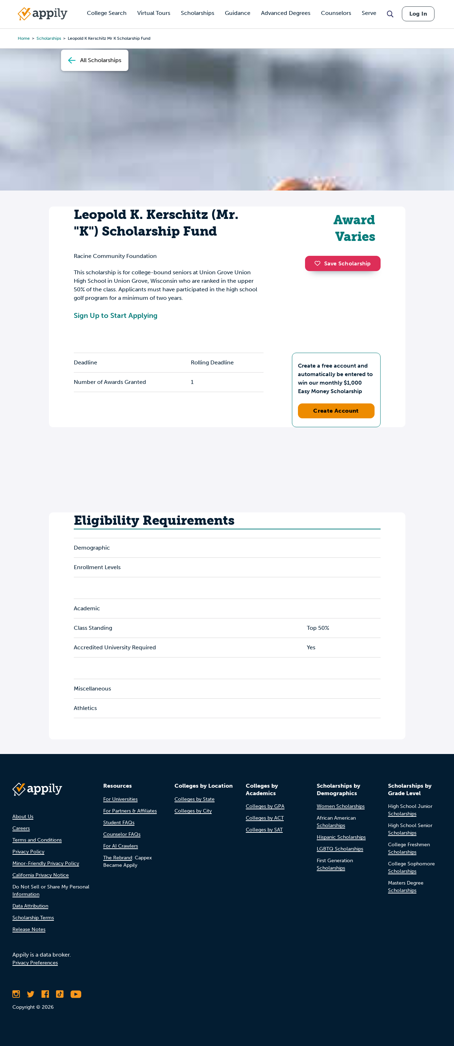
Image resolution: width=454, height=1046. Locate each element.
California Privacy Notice (40, 875)
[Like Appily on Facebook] (45, 994)
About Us (22, 817)
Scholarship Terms (33, 918)
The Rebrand (117, 858)
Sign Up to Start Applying (115, 315)
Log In (418, 13)
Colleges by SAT (264, 830)
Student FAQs (118, 823)
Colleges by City (193, 811)
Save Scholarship (343, 263)
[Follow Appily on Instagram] (16, 994)
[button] (319, 263)
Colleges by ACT (265, 818)
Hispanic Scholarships (341, 837)
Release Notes (28, 929)
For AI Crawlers (120, 846)
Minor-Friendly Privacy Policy (45, 863)
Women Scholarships (341, 806)
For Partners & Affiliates (130, 811)
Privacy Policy (28, 852)
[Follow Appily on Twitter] (30, 994)
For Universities (120, 799)
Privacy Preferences (35, 963)
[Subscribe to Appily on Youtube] (76, 994)
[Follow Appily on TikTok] (59, 994)
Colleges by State (195, 799)
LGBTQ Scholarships (340, 849)
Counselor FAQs (121, 834)
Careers (21, 828)
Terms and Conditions (37, 840)
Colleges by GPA (265, 806)
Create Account (336, 410)
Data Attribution (30, 906)
